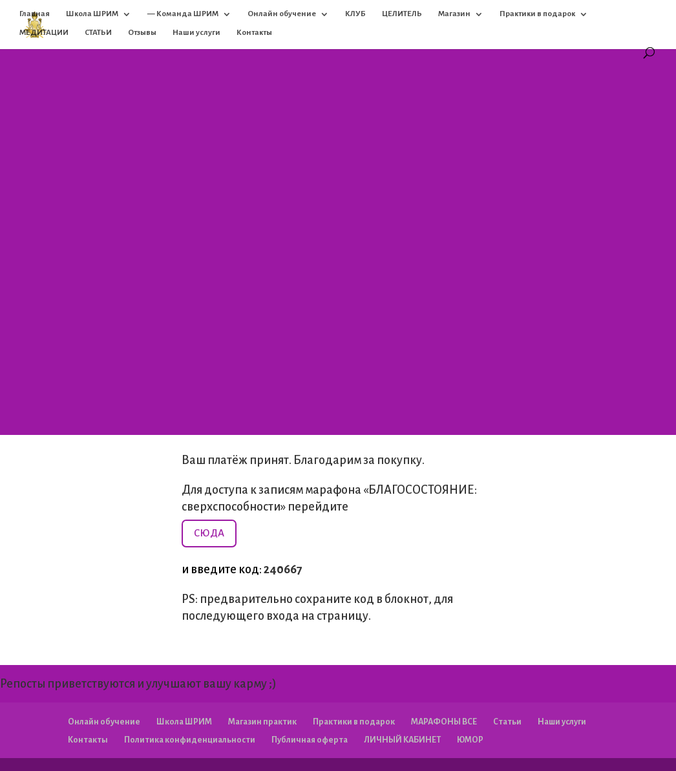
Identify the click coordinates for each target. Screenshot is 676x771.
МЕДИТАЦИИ (44, 32)
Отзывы (142, 32)
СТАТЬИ (98, 32)
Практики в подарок (537, 14)
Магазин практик (262, 721)
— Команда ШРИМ (182, 14)
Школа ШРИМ (92, 14)
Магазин (454, 14)
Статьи (507, 721)
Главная (34, 14)
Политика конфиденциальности (189, 740)
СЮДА (209, 532)
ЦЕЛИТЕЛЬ (402, 14)
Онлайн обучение (282, 14)
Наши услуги (196, 32)
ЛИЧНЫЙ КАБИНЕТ (402, 740)
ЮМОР (470, 740)
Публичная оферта (309, 740)
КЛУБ (355, 14)
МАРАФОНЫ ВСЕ (444, 721)
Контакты (254, 32)
